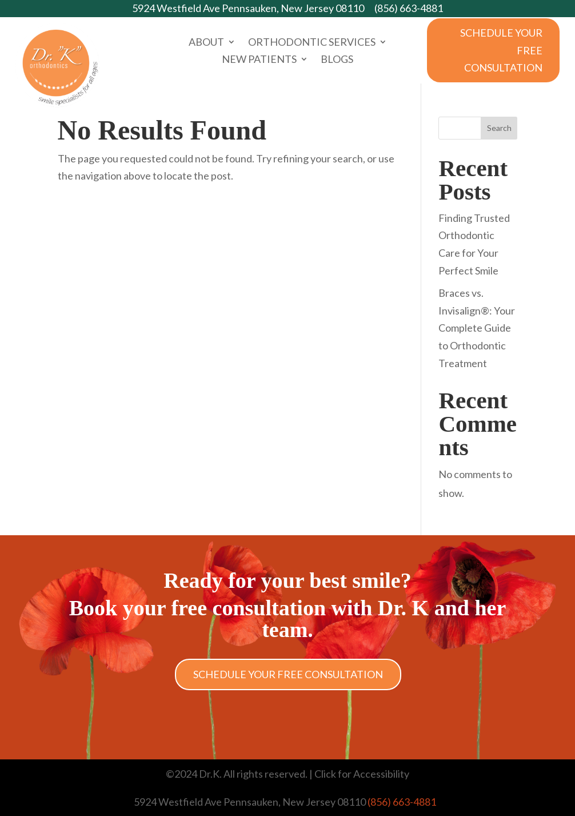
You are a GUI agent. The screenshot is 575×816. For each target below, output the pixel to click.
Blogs (337, 60)
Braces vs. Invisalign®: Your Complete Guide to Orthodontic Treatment (476, 327)
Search (499, 128)
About (206, 43)
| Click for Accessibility (358, 773)
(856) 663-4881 (408, 8)
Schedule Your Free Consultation (501, 50)
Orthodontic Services (312, 43)
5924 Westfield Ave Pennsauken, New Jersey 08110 (248, 8)
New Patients (259, 60)
